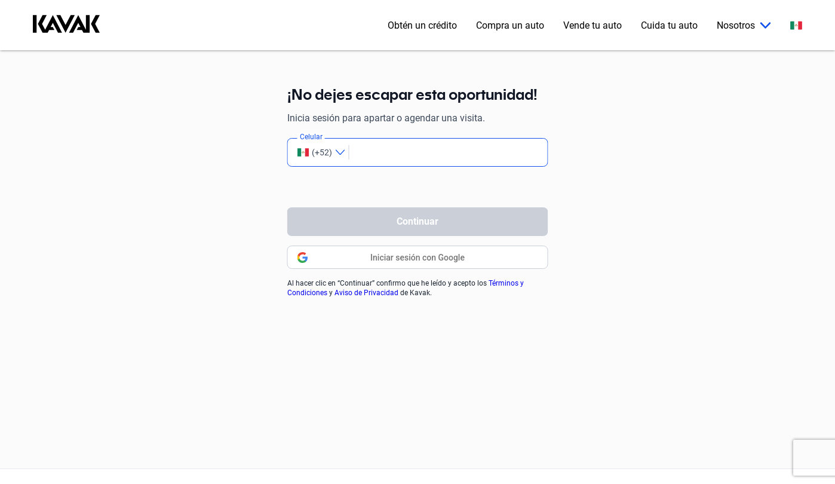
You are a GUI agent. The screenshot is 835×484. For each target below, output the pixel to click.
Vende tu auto (592, 25)
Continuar (417, 221)
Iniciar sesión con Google (417, 257)
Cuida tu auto (669, 25)
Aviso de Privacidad (366, 293)
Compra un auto (510, 25)
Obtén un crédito (422, 25)
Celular (311, 137)
